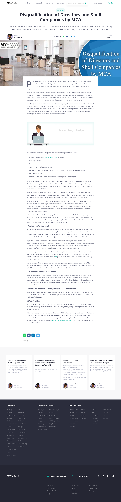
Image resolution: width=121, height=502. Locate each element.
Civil (104, 415)
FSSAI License (42, 429)
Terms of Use (93, 485)
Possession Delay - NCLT (22, 414)
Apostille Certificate (10, 419)
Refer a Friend (51, 491)
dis (56, 257)
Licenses (105, 418)
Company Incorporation (42, 425)
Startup (83, 412)
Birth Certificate (54, 418)
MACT (20, 409)
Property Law (73, 409)
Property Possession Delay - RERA (11, 412)
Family (94, 409)
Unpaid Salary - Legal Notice (11, 436)
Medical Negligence (41, 419)
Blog (73, 488)
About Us (50, 485)
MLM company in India (50, 157)
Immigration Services (95, 422)
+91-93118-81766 (80, 476)
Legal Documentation (11, 453)
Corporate (60, 10)
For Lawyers (50, 3)
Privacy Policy (93, 488)
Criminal (83, 415)
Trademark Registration (21, 419)
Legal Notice (22, 424)
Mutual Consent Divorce (12, 425)
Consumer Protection (95, 416)
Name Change (42, 415)
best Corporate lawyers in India (61, 320)
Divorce (83, 409)
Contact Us (75, 485)
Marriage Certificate (41, 411)
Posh (19, 441)
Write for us (75, 491)
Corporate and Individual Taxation (73, 424)
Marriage (83, 418)
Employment (107, 409)
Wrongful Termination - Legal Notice (22, 429)
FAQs (48, 494)
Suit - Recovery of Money (22, 445)
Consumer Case (12, 449)
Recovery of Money (73, 414)
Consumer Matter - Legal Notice (11, 443)
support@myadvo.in (56, 476)
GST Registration (54, 421)
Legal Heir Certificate (52, 425)
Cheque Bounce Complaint (12, 431)
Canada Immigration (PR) (23, 436)
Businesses (60, 3)
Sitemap (91, 491)
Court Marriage (54, 409)
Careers (74, 494)
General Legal (73, 418)
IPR (93, 412)
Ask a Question (51, 488)
